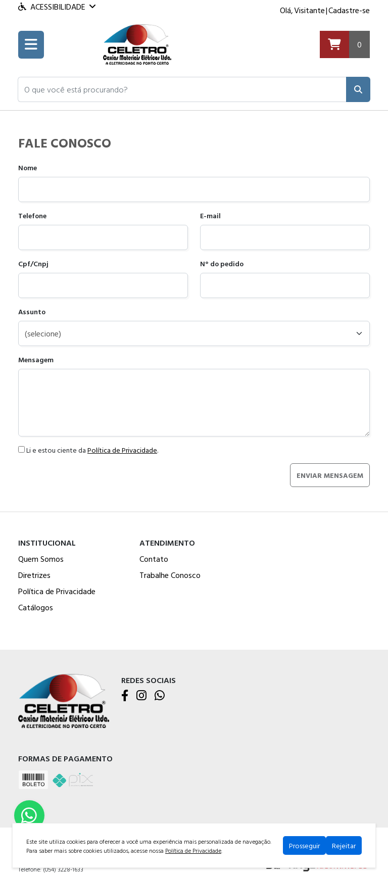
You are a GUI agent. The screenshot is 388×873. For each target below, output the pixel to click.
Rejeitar (344, 845)
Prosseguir (304, 845)
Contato (153, 559)
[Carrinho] (345, 45)
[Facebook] (124, 696)
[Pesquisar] (358, 89)
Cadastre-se (349, 10)
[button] (182, 89)
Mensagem (36, 359)
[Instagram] (141, 696)
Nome (27, 167)
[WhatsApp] (160, 696)
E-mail (210, 215)
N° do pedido (222, 263)
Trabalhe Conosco (170, 575)
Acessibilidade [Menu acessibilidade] (56, 7)
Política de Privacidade (122, 450)
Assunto (31, 311)
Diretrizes (34, 575)
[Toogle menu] (31, 45)
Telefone (32, 215)
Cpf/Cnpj (33, 263)
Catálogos (35, 607)
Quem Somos (41, 559)
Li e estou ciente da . (88, 450)
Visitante (309, 10)
